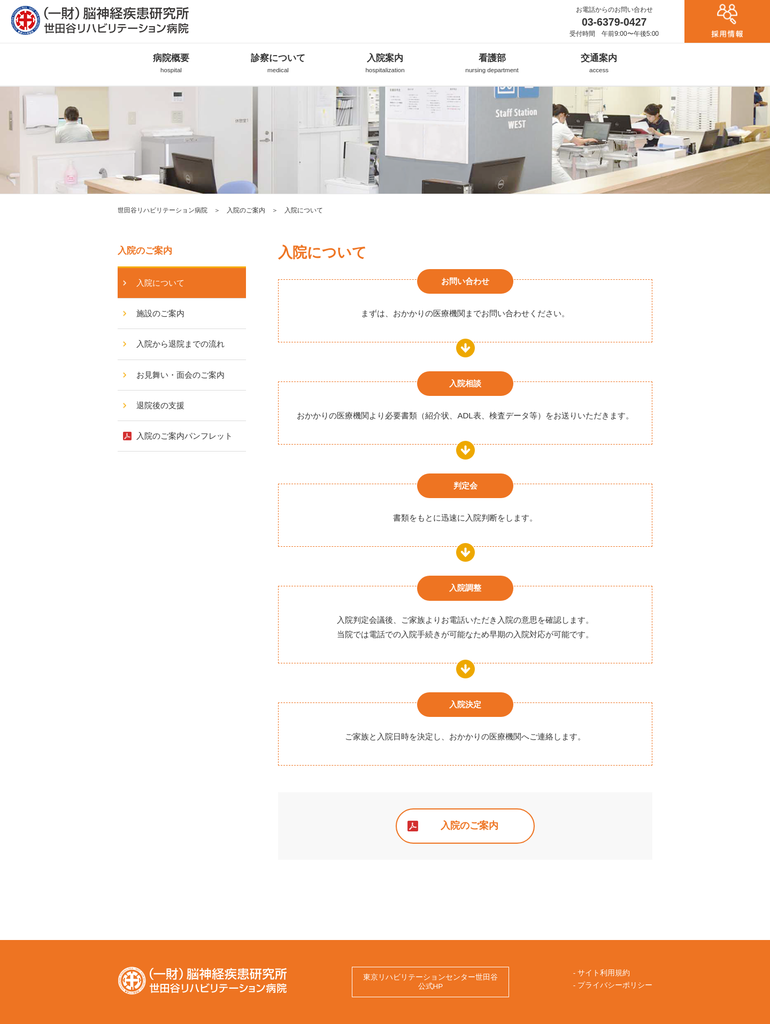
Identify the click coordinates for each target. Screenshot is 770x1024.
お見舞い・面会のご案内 (174, 374)
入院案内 (384, 63)
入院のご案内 (246, 210)
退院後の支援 (153, 405)
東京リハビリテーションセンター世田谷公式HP (430, 982)
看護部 (492, 63)
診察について (278, 63)
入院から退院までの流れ (174, 343)
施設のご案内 (153, 313)
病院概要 (171, 63)
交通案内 (599, 63)
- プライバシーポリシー (612, 985)
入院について (153, 282)
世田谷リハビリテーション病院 (162, 210)
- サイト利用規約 (601, 973)
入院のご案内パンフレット (178, 435)
